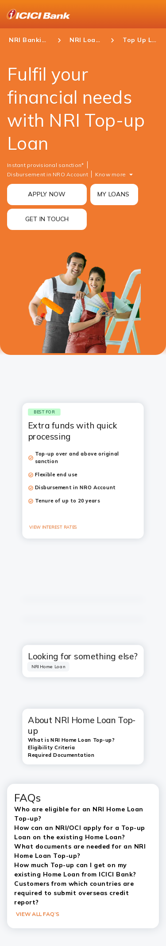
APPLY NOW (47, 194)
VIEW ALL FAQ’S (38, 914)
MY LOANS (113, 194)
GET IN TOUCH (47, 219)
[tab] (48, 667)
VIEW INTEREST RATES (53, 527)
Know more (110, 174)
